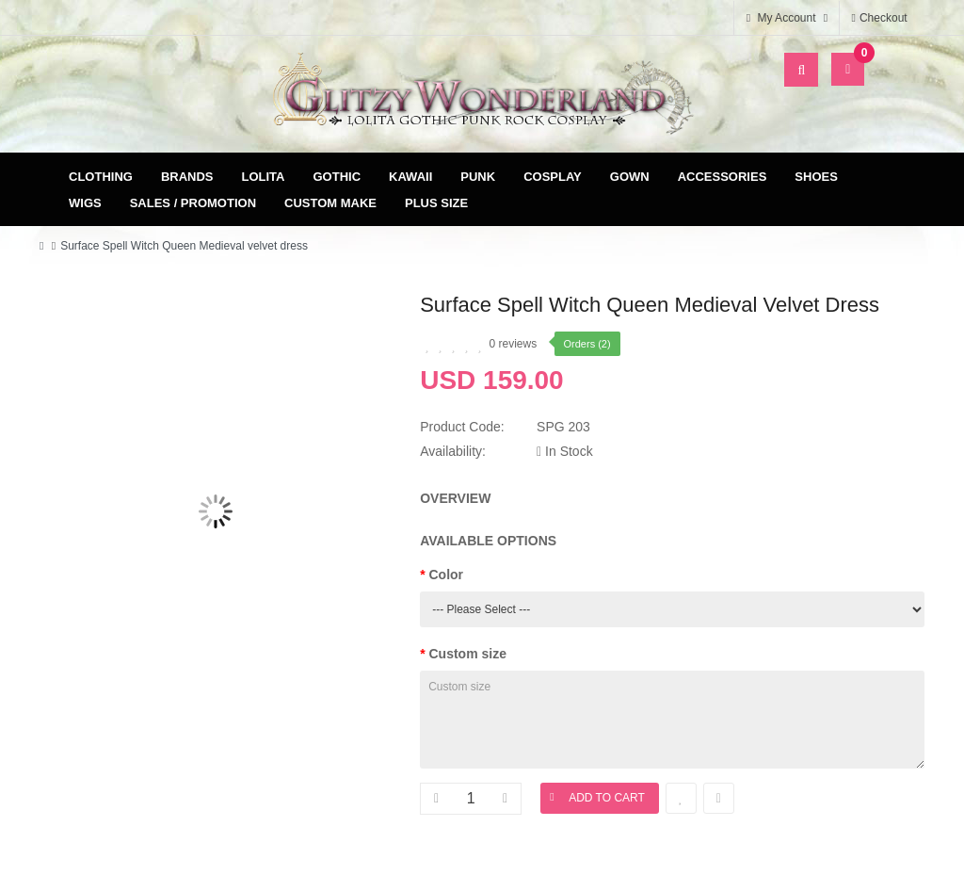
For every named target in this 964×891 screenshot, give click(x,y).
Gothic (337, 177)
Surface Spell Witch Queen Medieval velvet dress (184, 245)
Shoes (816, 177)
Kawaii (410, 177)
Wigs (85, 203)
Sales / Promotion (193, 203)
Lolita (263, 177)
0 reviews (514, 343)
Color (446, 574)
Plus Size (436, 203)
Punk (477, 177)
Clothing (101, 177)
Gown (630, 177)
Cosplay (552, 177)
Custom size (467, 653)
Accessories (722, 177)
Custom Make (330, 203)
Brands (187, 177)
